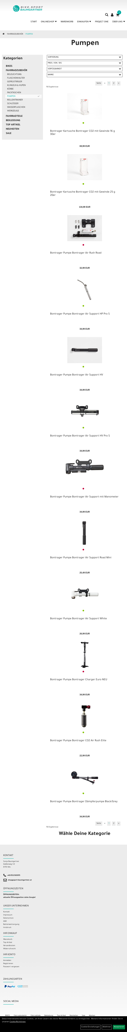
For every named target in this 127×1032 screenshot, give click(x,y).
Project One (101, 22)
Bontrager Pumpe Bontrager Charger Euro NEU (78, 679)
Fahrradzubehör (15, 34)
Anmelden (7, 961)
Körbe (10, 89)
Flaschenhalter (16, 78)
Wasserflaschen (16, 107)
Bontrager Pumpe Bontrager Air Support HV (76, 375)
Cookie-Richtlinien (18, 1022)
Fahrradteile (14, 116)
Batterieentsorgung (11, 924)
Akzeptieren (119, 1027)
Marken (92, 1016)
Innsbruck (7, 928)
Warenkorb (67, 22)
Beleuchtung (14, 74)
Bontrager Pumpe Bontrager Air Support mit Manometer (84, 497)
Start (34, 22)
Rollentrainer (15, 100)
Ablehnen (107, 1027)
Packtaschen (14, 93)
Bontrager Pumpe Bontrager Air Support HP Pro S (80, 314)
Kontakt (6, 912)
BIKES (9, 66)
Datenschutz (8, 918)
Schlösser (12, 104)
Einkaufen (84, 22)
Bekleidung (13, 120)
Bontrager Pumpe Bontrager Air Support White (78, 618)
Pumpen (29, 34)
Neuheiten (12, 129)
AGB (5, 921)
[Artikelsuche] (106, 15)
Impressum (7, 915)
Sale (8, 133)
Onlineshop (49, 22)
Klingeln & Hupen (16, 85)
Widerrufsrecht (9, 949)
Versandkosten (9, 946)
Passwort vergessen (11, 967)
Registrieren (8, 964)
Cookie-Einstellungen (90, 1027)
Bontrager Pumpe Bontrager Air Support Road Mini (80, 557)
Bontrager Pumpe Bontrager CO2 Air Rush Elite (78, 740)
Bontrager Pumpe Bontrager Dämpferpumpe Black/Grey (84, 801)
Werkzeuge (13, 111)
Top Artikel (13, 125)
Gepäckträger (14, 82)
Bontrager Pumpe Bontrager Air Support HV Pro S (80, 436)
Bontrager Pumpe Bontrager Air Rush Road (75, 253)
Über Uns (118, 22)
